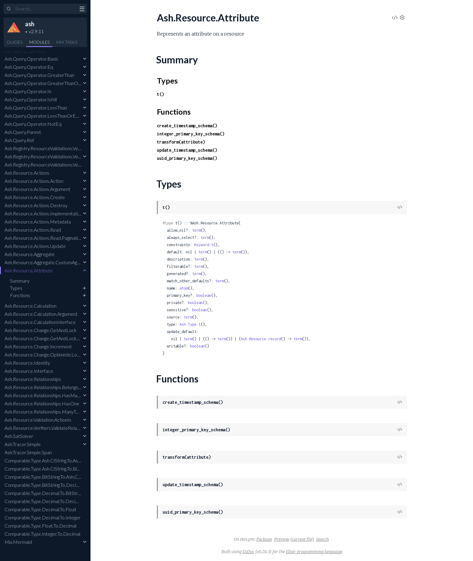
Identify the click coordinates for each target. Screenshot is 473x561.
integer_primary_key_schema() (190, 133)
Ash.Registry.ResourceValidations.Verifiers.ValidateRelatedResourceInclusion (83, 164)
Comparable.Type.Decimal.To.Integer (43, 517)
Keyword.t (203, 244)
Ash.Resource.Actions (27, 173)
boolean (203, 295)
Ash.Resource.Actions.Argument (37, 189)
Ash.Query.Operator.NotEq (33, 124)
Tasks (66, 42)
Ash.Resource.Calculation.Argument (41, 314)
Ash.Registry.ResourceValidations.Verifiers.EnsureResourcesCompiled (76, 156)
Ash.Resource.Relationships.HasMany (43, 395)
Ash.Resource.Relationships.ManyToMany (47, 411)
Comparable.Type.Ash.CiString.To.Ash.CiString (51, 460)
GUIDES (14, 42)
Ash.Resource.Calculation (30, 306)
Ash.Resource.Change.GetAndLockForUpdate (52, 338)
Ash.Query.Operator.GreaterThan (39, 75)
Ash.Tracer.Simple (23, 444)
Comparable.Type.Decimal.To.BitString (44, 493)
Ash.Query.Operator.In (28, 91)
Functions (20, 295)
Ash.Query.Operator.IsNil (31, 99)
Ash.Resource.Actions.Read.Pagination (44, 238)
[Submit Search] (9, 9)
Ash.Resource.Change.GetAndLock (41, 330)
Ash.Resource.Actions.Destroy (36, 205)
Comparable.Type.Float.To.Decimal (40, 525)
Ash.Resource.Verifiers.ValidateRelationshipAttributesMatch (66, 428)
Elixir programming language (314, 551)
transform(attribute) (181, 141)
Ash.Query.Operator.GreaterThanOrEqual (48, 83)
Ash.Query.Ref (19, 140)
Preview (281, 539)
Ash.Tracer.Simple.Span (28, 452)
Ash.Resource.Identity (27, 363)
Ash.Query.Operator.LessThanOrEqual (44, 116)
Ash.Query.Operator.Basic (32, 59)
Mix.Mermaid (18, 542)
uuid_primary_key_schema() (187, 158)
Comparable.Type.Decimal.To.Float (40, 509)
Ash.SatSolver (19, 436)
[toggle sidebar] (81, 9)
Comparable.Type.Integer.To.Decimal (42, 534)
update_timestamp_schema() (187, 150)
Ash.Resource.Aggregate (30, 254)
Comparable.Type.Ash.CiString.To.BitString (47, 468)
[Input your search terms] (45, 9)
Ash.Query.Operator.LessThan (36, 107)
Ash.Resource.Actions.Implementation (44, 213)
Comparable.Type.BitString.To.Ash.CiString (47, 477)
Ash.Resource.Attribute (29, 270)
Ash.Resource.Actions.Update (35, 246)
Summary (20, 281)
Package (264, 539)
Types (16, 288)
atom (183, 288)
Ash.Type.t (190, 324)
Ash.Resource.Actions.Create (35, 197)
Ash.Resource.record (261, 339)
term (196, 230)
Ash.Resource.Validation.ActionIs (38, 420)
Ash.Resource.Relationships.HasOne (42, 403)
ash (29, 23)
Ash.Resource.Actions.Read (33, 230)
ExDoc (248, 551)
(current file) (302, 539)
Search (322, 539)
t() (160, 94)
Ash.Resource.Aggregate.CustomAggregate (49, 262)
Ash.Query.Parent (23, 132)
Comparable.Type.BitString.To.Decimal (44, 485)
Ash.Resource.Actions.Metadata (38, 221)
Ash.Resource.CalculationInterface (40, 322)
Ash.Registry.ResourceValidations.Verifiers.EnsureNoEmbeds (67, 148)
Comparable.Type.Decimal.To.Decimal (44, 501)
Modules (39, 42)
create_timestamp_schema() (187, 125)
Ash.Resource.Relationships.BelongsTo (44, 387)
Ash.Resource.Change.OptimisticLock (43, 354)
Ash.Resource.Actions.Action (34, 181)
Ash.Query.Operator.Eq (29, 67)
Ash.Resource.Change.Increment (38, 346)
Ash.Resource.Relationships (33, 379)
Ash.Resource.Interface (29, 371)
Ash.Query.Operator (26, 50)
